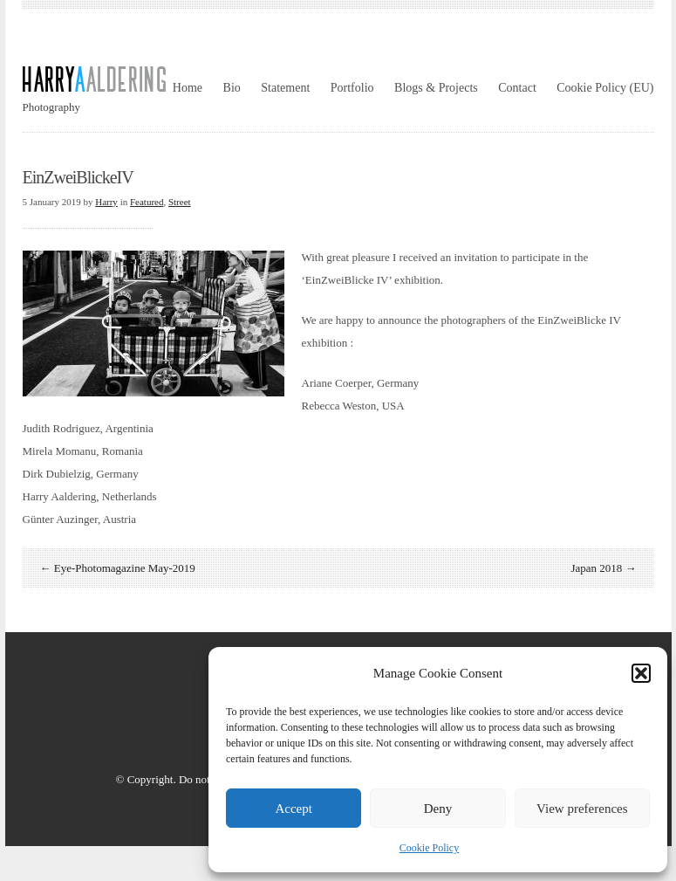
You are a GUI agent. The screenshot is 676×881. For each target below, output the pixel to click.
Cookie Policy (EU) (605, 87)
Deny (438, 809)
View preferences (581, 809)
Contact (517, 87)
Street (179, 201)
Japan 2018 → (603, 568)
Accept (293, 809)
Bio (232, 87)
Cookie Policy (429, 848)
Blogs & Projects (436, 87)
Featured (146, 201)
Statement (285, 87)
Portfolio (352, 87)
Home (187, 87)
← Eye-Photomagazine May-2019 (117, 568)
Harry (106, 201)
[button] (641, 673)
